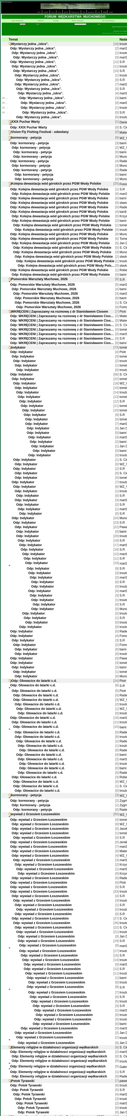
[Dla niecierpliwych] (108, 20)
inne (98, 12)
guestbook (91, 12)
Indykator (18, 347)
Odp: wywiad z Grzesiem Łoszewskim (38, 819)
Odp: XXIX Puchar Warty (28, 127)
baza (83, 12)
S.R (122, 62)
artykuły (46, 12)
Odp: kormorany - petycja (29, 143)
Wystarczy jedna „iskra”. (30, 44)
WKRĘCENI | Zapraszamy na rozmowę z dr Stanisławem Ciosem (59, 311)
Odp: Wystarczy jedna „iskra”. (33, 48)
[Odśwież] (40, 20)
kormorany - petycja (26, 137)
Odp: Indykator (21, 352)
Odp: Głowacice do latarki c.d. (34, 681)
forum (53, 12)
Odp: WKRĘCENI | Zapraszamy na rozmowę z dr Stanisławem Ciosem (62, 316)
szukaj (111, 12)
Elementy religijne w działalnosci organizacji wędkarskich (54, 1047)
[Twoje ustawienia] (77, 20)
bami (122, 98)
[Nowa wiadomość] (17, 20)
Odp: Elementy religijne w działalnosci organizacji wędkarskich (58, 1052)
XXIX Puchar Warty (25, 121)
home (39, 12)
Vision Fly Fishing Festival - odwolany (40, 132)
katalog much (75, 12)
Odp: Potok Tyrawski (26, 1085)
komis (59, 12)
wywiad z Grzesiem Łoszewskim (35, 814)
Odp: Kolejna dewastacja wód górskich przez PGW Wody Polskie (59, 189)
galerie (66, 12)
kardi (122, 211)
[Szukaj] (55, 20)
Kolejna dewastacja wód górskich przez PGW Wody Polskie (56, 183)
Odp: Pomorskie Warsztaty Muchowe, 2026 (42, 284)
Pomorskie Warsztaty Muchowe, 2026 (39, 279)
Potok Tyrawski (22, 1081)
